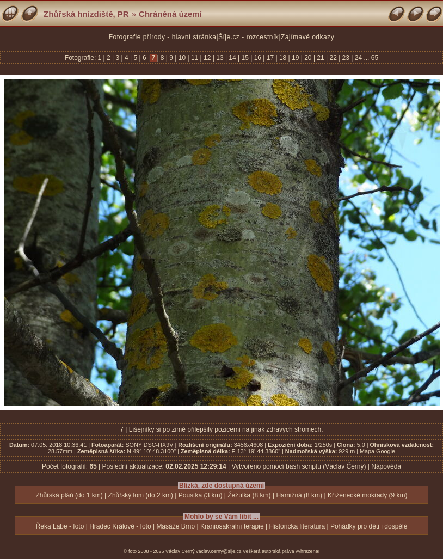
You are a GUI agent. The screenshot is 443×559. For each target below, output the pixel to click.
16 (257, 58)
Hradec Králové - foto (120, 526)
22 (333, 58)
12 (207, 58)
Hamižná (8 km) (299, 495)
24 (358, 58)
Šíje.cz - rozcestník (248, 37)
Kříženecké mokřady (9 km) (368, 495)
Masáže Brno (175, 526)
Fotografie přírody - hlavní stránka (163, 37)
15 (244, 58)
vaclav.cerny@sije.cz (219, 551)
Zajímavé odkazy (307, 37)
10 (181, 58)
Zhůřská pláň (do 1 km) (68, 495)
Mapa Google (377, 451)
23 (345, 58)
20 (308, 58)
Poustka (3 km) (201, 495)
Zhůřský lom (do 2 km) (140, 495)
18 (283, 58)
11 (194, 58)
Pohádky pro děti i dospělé (368, 526)
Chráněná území (170, 14)
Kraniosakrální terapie (232, 526)
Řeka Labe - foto (60, 526)
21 (320, 58)
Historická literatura (297, 526)
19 (295, 58)
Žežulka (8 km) (248, 495)
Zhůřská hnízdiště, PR (86, 14)
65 (374, 58)
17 (269, 58)
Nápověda (386, 466)
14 (232, 58)
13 (219, 58)
